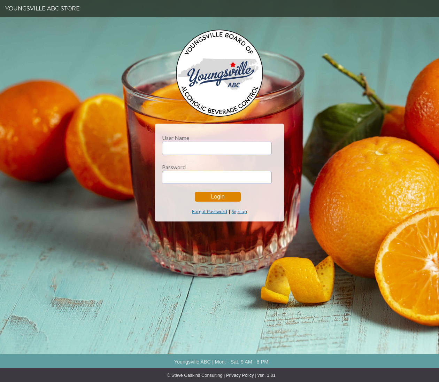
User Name (175, 138)
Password (174, 167)
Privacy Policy (240, 375)
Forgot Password (209, 211)
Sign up (239, 211)
